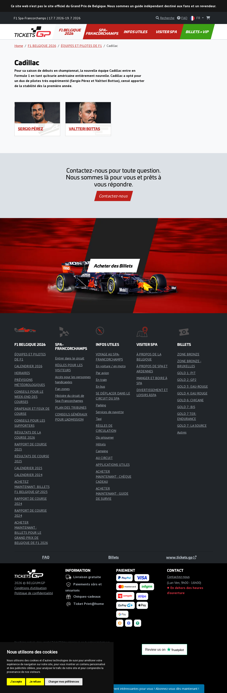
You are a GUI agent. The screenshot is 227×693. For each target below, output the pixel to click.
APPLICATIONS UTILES (113, 464)
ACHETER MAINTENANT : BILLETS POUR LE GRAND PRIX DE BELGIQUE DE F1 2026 (31, 532)
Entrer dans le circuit (69, 358)
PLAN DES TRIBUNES (70, 407)
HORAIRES (22, 373)
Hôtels (101, 444)
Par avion (102, 373)
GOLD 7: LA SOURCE (192, 425)
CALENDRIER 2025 (28, 468)
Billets (113, 557)
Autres (182, 432)
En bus (100, 386)
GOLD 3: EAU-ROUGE (192, 386)
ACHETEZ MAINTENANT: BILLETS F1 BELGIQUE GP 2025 (32, 486)
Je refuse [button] (35, 681)
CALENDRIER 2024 (28, 475)
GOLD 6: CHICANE (190, 400)
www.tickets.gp (181, 557)
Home (18, 46)
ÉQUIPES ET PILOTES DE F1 (81, 46)
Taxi (99, 419)
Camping (102, 451)
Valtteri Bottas (84, 128)
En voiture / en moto (111, 366)
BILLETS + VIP (197, 31)
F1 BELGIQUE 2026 (70, 31)
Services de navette (110, 412)
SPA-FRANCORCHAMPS (102, 31)
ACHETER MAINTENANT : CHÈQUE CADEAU (113, 476)
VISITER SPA (166, 31)
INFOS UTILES (135, 31)
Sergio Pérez (30, 128)
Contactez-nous (113, 196)
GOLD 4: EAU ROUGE (192, 393)
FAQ (45, 557)
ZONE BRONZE (188, 354)
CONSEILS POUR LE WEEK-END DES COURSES (28, 396)
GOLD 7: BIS (186, 407)
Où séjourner (105, 437)
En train (101, 379)
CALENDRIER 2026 (28, 366)
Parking (101, 405)
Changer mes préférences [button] (63, 681)
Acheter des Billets (113, 265)
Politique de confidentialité (33, 593)
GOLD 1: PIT (186, 373)
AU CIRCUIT (104, 458)
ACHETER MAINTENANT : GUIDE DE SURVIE (112, 493)
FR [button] (195, 18)
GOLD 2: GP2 (186, 379)
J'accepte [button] (16, 681)
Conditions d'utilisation (30, 588)
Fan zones (62, 389)
